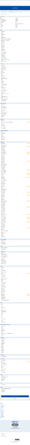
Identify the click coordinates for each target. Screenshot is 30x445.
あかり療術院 (2, 81)
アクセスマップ (15, 430)
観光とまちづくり (2, 410)
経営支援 (1, 403)
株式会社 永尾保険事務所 (3, 356)
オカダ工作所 (2, 155)
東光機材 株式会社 (3, 199)
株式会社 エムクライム (3, 106)
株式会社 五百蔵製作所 (3, 146)
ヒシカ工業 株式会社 (3, 208)
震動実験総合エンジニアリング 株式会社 (5, 40)
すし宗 (1, 308)
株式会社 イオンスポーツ (3, 253)
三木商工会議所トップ (15, 398)
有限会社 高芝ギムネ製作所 (3, 189)
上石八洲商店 (2, 267)
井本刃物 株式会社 (3, 149)
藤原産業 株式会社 (3, 295)
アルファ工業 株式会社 (3, 270)
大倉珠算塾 (2, 346)
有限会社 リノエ (2, 370)
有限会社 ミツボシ (3, 223)
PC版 (13, 439)
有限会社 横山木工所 (3, 139)
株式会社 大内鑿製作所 (3, 152)
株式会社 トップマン (3, 285)
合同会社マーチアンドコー (3, 263)
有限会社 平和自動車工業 (3, 113)
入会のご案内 (2, 413)
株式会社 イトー (2, 273)
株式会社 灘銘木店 (3, 291)
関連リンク (2, 417)
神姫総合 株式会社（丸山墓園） (4, 78)
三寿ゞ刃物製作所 (3, 220)
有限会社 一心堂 (2, 120)
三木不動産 (2, 380)
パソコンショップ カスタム (4, 364)
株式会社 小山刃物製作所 (3, 171)
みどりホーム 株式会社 (3, 377)
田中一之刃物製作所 (3, 192)
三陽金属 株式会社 (3, 177)
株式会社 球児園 (2, 72)
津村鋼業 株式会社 (3, 195)
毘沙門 (1, 314)
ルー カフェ (2, 317)
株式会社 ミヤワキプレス (3, 232)
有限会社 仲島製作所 (3, 202)
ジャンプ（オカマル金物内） (4, 180)
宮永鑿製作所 (2, 229)
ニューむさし (2, 320)
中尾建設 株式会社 (3, 49)
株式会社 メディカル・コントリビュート (5, 93)
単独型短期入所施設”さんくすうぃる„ (4, 96)
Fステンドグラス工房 (3, 384)
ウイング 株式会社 (3, 276)
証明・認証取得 (2, 406)
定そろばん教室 (2, 349)
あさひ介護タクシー (3, 65)
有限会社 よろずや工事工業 (3, 58)
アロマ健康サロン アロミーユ (4, 66)
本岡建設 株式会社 (3, 55)
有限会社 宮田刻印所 (3, 226)
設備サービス (2, 43)
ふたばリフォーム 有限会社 (3, 52)
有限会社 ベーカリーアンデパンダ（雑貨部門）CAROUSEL (7, 333)
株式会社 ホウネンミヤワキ (3, 214)
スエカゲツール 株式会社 (3, 282)
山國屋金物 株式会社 (3, 298)
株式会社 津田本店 (3, 330)
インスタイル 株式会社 (3, 257)
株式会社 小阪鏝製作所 (3, 165)
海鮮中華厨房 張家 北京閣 (3, 311)
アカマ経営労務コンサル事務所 (4, 99)
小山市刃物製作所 (3, 168)
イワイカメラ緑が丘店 (3, 360)
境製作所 (2, 174)
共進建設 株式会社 (3, 31)
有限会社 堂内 (2, 136)
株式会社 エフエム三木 (3, 69)
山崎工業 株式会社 (3, 236)
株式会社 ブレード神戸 (3, 211)
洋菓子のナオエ (2, 123)
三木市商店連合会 (3, 391)
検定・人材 (2, 409)
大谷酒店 (2, 327)
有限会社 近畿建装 (3, 34)
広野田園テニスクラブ (3, 87)
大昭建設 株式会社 (3, 46)
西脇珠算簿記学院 (3, 343)
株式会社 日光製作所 (3, 205)
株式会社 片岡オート (3, 110)
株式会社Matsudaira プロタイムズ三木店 (5, 59)
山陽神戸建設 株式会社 (3, 37)
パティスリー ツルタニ (3, 126)
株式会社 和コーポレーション (4, 279)
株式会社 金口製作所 (3, 158)
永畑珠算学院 (2, 340)
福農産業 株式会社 (3, 294)
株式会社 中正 (2, 288)
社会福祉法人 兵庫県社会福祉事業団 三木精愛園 (5, 388)
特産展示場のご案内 (3, 433)
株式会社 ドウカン (3, 198)
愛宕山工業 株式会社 (3, 143)
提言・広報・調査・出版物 (3, 436)
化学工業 (16, 21)
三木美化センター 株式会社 (3, 90)
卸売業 (16, 22)
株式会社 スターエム (3, 186)
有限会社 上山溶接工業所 (3, 260)
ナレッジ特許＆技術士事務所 (4, 84)
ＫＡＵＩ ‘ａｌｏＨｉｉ (3, 109)
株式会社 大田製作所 (3, 133)
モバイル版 (17, 439)
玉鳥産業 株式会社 (3, 161)
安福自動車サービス (3, 116)
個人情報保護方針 (2, 416)
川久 (1, 305)
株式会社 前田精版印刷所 (3, 243)
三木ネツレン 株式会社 (3, 217)
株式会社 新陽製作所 (3, 183)
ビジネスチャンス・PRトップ (15, 396)
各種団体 (16, 27)
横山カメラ (2, 367)
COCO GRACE (2, 75)
